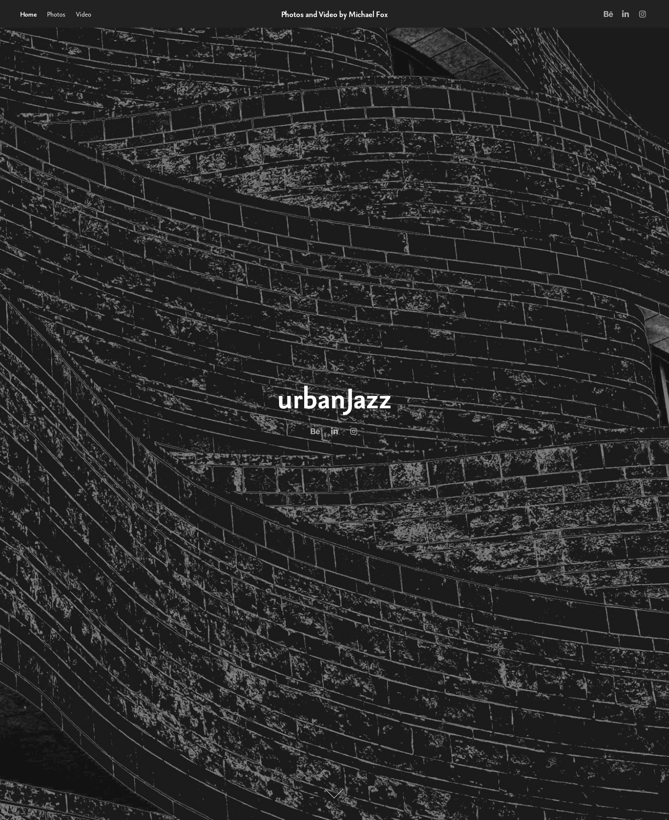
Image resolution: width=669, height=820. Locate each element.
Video (83, 14)
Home (28, 14)
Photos (56, 14)
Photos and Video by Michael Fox (334, 14)
